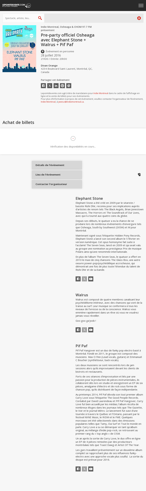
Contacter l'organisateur (47, 190)
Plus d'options (138, 18)
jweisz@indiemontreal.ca (71, 101)
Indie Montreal (100, 93)
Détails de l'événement (47, 167)
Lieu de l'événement (47, 179)
